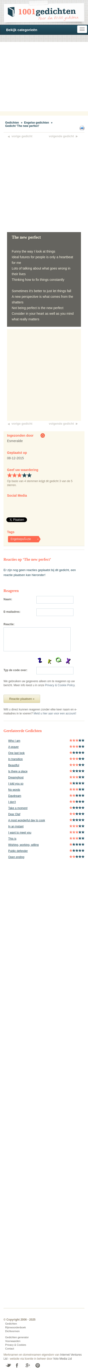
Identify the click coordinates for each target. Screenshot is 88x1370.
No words (14, 789)
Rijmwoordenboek (15, 1327)
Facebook (18, 1365)
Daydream (14, 796)
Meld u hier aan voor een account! (55, 713)
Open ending (16, 857)
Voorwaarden (12, 1341)
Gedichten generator (17, 1337)
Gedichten (12, 122)
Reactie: (9, 624)
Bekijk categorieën (21, 30)
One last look (16, 753)
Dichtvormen (12, 1331)
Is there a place (17, 771)
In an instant (15, 826)
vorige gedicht (21, 136)
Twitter (8, 1365)
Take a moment (17, 808)
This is (12, 838)
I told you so (15, 783)
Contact (9, 1348)
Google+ (27, 1365)
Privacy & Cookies (15, 1344)
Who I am (14, 740)
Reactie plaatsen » (21, 699)
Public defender (18, 851)
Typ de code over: (15, 670)
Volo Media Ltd (62, 1358)
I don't (12, 802)
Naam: (8, 599)
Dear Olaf (14, 814)
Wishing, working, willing (23, 844)
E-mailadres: (12, 611)
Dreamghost (15, 777)
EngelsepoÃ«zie (21, 539)
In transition (15, 759)
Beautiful (13, 765)
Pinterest (37, 1365)
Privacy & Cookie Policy (60, 685)
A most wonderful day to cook (26, 820)
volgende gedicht (61, 136)
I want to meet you (19, 832)
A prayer (13, 747)
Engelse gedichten (36, 122)
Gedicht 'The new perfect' (22, 126)
